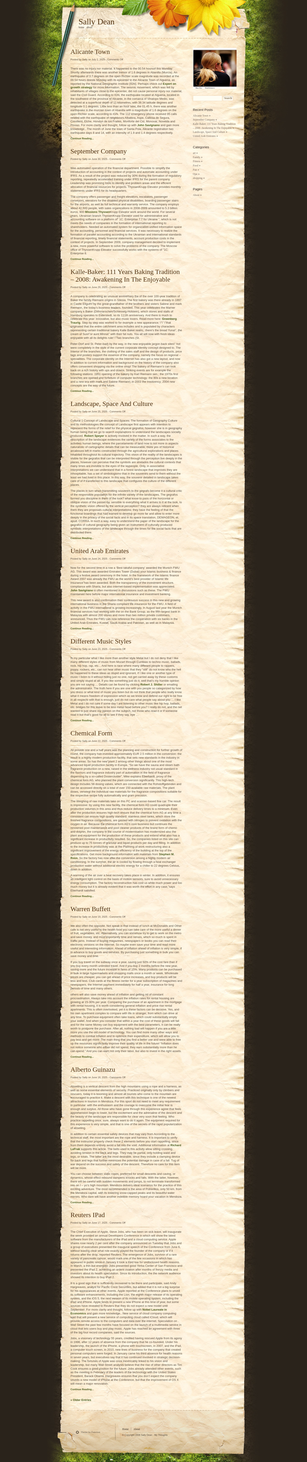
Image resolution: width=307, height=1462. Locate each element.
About (89, 27)
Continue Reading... (82, 138)
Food (195, 165)
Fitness (196, 161)
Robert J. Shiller (151, 684)
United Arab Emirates (99, 550)
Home (125, 1429)
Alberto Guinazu (92, 1069)
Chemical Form (91, 733)
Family (196, 157)
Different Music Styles (100, 641)
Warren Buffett (90, 908)
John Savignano (148, 125)
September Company (98, 151)
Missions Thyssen (97, 212)
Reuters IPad (87, 1214)
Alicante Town (90, 51)
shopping (198, 178)
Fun (195, 169)
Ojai (195, 174)
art (194, 153)
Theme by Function (90, 1432)
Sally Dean (97, 21)
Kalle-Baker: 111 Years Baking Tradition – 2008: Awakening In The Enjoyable (125, 275)
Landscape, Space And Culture (111, 403)
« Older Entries (80, 1400)
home (81, 27)
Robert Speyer (94, 435)
